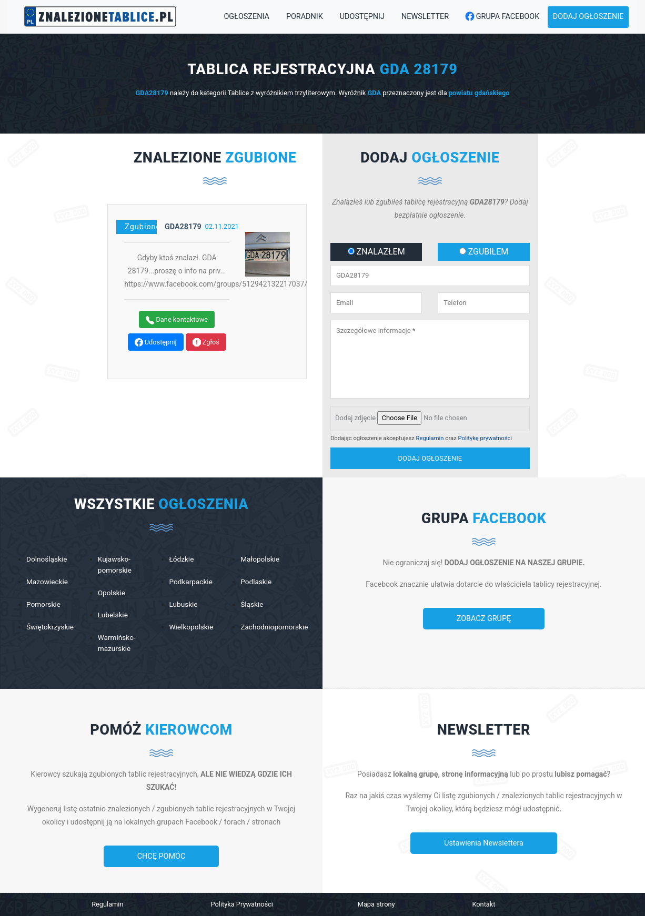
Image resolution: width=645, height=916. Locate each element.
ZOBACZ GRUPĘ (484, 618)
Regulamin (430, 438)
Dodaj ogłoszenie (588, 16)
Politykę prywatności (485, 438)
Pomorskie (43, 604)
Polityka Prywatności (241, 904)
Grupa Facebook (499, 17)
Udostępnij (362, 16)
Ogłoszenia (246, 16)
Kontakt (483, 904)
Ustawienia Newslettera (483, 843)
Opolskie (111, 592)
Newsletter (425, 16)
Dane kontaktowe (177, 319)
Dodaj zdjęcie (355, 418)
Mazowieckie (47, 581)
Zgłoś (206, 342)
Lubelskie (113, 614)
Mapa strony (376, 904)
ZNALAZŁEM (376, 252)
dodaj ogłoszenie (430, 458)
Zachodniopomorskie (274, 627)
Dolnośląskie (46, 559)
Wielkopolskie (191, 627)
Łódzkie (181, 559)
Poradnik (304, 16)
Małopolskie (259, 559)
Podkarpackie (191, 581)
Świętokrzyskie (50, 627)
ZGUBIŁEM (484, 252)
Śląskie (251, 604)
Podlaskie (255, 581)
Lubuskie (183, 604)
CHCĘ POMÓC (161, 856)
